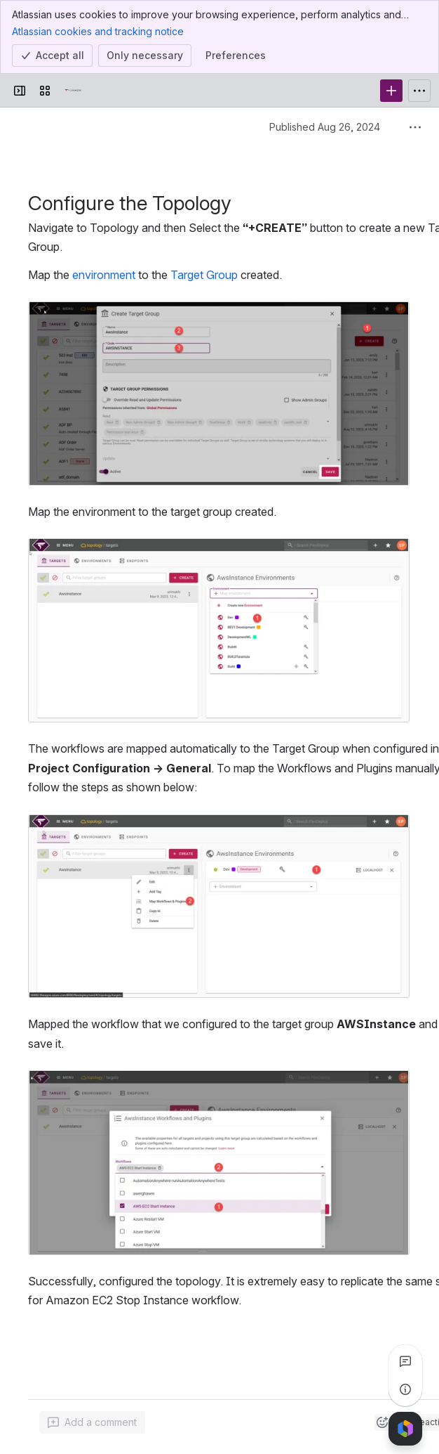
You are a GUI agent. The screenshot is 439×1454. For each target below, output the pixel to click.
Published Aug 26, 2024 (324, 127)
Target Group (204, 275)
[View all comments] (405, 1361)
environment (103, 275)
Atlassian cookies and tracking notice (98, 31)
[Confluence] (73, 90)
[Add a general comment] (92, 1422)
